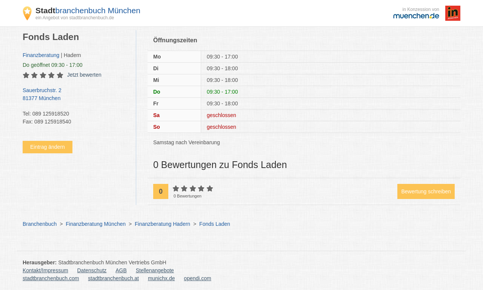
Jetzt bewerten (84, 75)
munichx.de (161, 278)
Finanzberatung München (96, 224)
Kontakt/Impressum (45, 270)
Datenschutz (92, 270)
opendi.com (197, 278)
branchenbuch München (87, 10)
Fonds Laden (214, 224)
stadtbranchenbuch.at (113, 278)
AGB (121, 270)
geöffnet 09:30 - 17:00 (53, 65)
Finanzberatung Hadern (162, 224)
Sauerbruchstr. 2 (75, 94)
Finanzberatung (41, 55)
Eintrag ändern (47, 147)
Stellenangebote (155, 270)
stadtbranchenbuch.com (51, 278)
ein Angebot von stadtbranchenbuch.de (74, 17)
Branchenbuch (40, 224)
